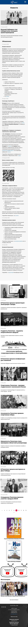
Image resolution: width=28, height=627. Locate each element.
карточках (11, 272)
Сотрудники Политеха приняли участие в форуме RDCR (12, 498)
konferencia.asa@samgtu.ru (8, 150)
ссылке (7, 96)
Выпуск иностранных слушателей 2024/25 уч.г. (13, 596)
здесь (19, 155)
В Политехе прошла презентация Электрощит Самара (12, 303)
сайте (23, 122)
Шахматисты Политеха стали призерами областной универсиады (14, 442)
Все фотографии (14, 599)
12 (23, 510)
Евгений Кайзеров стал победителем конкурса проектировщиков (9, 31)
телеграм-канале (18, 241)
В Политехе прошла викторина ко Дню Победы (13, 470)
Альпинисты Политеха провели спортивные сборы (12, 414)
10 (18, 510)
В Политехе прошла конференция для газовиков (13, 359)
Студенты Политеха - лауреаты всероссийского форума (12, 331)
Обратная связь (14, 616)
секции (9, 151)
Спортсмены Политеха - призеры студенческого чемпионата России (13, 386)
